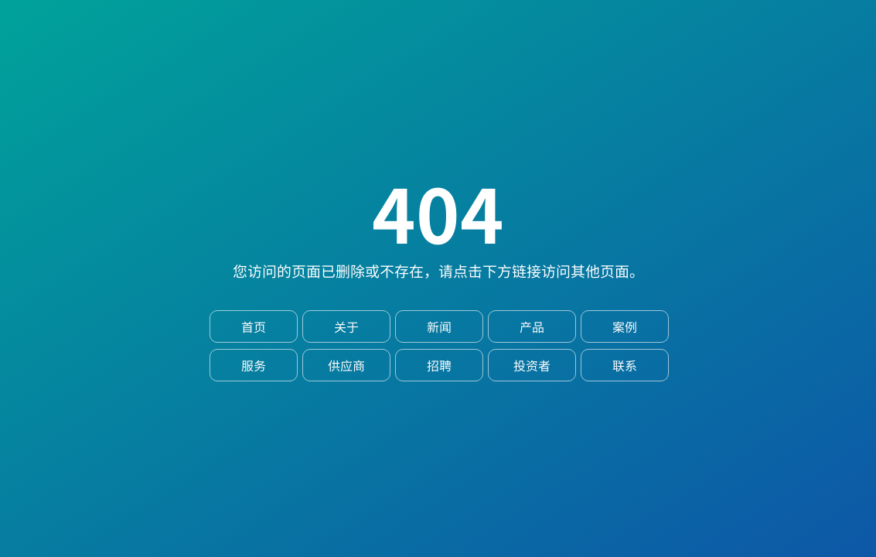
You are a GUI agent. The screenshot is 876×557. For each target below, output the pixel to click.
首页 (253, 326)
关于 (346, 326)
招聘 (439, 365)
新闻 (439, 326)
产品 (532, 326)
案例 (624, 326)
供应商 (346, 365)
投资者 (531, 365)
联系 (624, 365)
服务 (253, 365)
